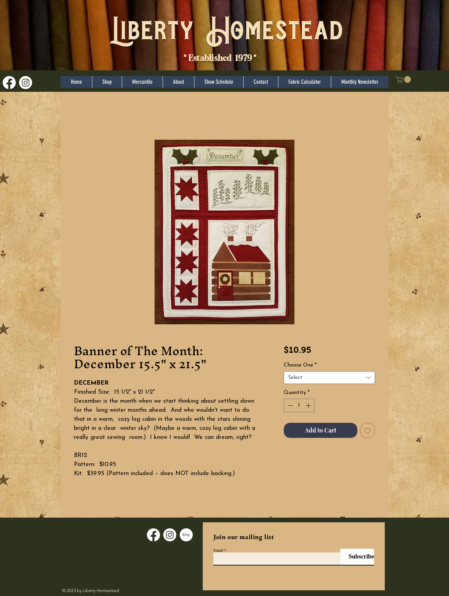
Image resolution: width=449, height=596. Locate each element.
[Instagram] (25, 82)
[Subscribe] (357, 557)
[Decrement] (289, 405)
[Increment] (308, 405)
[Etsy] (186, 534)
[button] (404, 79)
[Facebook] (9, 82)
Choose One (300, 365)
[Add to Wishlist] (367, 430)
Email (218, 550)
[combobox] (329, 377)
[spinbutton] (299, 405)
